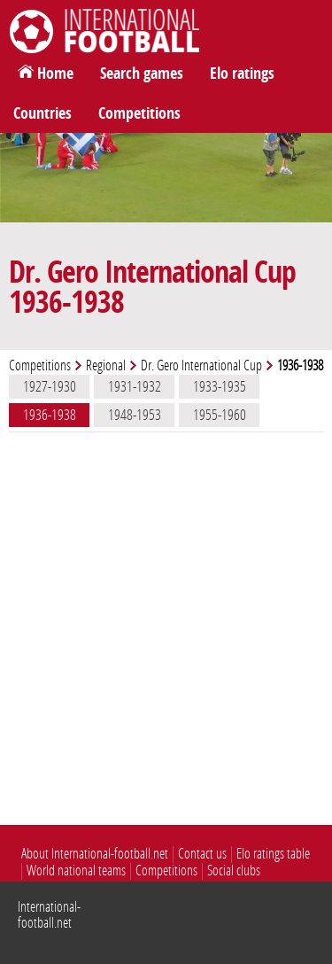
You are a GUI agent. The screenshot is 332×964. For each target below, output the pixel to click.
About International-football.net (94, 853)
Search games (141, 73)
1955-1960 (219, 415)
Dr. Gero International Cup (201, 365)
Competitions (139, 113)
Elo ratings (242, 73)
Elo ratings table (273, 853)
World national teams (76, 870)
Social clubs (233, 870)
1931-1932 (134, 386)
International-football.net (49, 914)
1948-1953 (134, 415)
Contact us (202, 853)
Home (55, 73)
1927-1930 (49, 386)
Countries (42, 113)
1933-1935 (219, 386)
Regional (106, 365)
